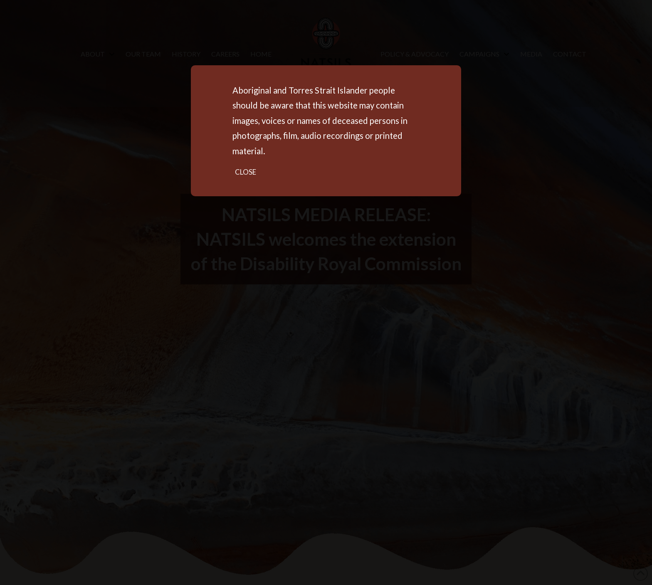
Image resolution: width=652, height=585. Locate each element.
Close (245, 172)
